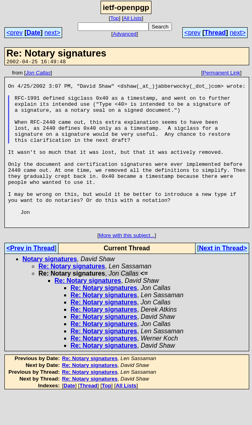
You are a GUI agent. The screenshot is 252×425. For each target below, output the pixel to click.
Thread (215, 32)
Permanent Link (221, 74)
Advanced (125, 34)
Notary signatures (49, 290)
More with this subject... (127, 267)
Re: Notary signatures (71, 297)
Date (33, 32)
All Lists (132, 18)
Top (114, 18)
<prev (14, 32)
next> (52, 32)
